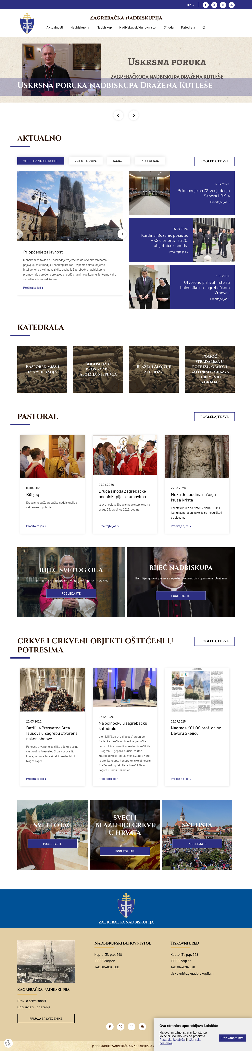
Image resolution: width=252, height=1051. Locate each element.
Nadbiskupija (79, 27)
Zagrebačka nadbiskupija (126, 17)
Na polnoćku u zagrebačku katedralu (123, 725)
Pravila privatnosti (31, 1000)
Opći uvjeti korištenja (33, 1007)
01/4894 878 (186, 967)
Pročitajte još (32, 287)
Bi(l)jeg (32, 494)
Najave (118, 161)
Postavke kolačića (172, 1039)
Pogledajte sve (214, 161)
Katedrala (188, 27)
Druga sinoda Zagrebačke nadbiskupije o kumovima (122, 493)
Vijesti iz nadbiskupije (40, 161)
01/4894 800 (110, 967)
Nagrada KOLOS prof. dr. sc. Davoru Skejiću (196, 730)
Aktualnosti (54, 27)
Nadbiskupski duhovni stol (137, 27)
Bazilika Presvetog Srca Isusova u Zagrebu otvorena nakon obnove (52, 733)
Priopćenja (150, 161)
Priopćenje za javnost (43, 251)
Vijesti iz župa (86, 161)
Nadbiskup (104, 27)
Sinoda (169, 27)
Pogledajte (71, 593)
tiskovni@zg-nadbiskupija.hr (192, 973)
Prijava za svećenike (46, 1018)
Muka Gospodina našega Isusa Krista (193, 497)
